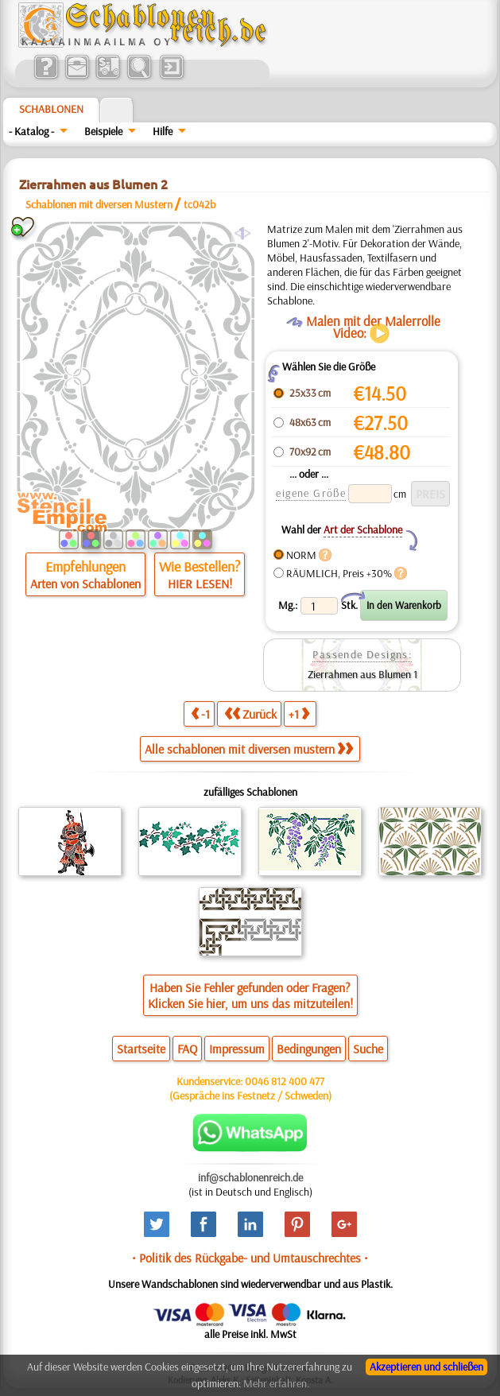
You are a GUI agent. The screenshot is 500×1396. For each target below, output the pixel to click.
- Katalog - (31, 131)
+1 (299, 713)
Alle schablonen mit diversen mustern (249, 749)
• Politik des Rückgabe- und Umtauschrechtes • (250, 1258)
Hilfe (162, 131)
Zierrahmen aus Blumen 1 (362, 674)
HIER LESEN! (200, 583)
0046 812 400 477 (284, 1081)
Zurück (250, 713)
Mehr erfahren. (276, 1383)
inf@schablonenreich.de (250, 1177)
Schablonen (51, 109)
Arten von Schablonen (85, 583)
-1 (200, 713)
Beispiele (103, 131)
